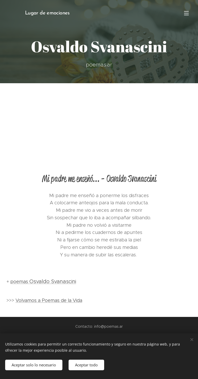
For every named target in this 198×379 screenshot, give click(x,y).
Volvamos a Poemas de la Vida (48, 300)
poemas (19, 281)
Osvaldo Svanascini (52, 281)
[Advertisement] (99, 122)
